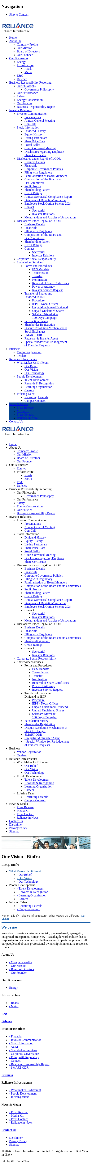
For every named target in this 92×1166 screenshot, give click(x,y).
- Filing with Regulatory (24, 1057)
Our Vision (31, 369)
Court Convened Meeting (40, 148)
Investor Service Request (47, 290)
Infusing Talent (26, 393)
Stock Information (28, 127)
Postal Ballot (32, 144)
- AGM (13, 1046)
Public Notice (32, 186)
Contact (29, 207)
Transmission (40, 272)
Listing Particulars (35, 137)
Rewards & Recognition (39, 383)
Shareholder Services (30, 262)
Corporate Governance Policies (43, 169)
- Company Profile (20, 962)
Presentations (32, 117)
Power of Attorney (43, 286)
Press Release (25, 407)
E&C (20, 75)
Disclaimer (16, 1137)
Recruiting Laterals (36, 397)
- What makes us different (25, 1090)
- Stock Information (21, 1043)
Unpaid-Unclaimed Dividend (50, 307)
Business (14, 348)
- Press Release (18, 1112)
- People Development (23, 1093)
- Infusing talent (19, 1097)
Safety (21, 96)
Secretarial (38, 210)
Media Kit (23, 411)
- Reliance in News (21, 1122)
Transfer (37, 276)
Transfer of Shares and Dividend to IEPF (38, 295)
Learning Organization (38, 386)
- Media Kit (16, 1115)
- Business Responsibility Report (29, 1064)
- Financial (15, 1036)
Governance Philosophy (39, 89)
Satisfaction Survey (36, 321)
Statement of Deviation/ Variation (45, 200)
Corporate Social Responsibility (36, 259)
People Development (29, 376)
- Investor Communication (25, 1040)
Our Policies (24, 103)
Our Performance (27, 93)
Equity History (33, 134)
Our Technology (34, 373)
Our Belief (30, 366)
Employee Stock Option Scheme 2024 (47, 203)
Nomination (39, 279)
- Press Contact (18, 1119)
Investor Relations (20, 110)
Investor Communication (32, 113)
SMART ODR (33, 335)
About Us (15, 41)
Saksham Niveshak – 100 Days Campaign (45, 316)
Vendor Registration (29, 352)
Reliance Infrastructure (23, 359)
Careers (29, 390)
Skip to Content (18, 14)
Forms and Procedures (38, 265)
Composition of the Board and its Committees (43, 181)
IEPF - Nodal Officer (45, 303)
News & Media (18, 404)
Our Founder (25, 54)
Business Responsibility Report (36, 106)
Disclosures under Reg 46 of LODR (39, 158)
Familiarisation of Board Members (45, 176)
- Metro (13, 1006)
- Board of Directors (21, 969)
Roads (28, 68)
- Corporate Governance (24, 1053)
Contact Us (16, 421)
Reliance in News (27, 418)
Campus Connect (35, 400)
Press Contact (25, 414)
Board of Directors (28, 51)
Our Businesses (18, 58)
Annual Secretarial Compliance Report (48, 196)
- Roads (14, 1002)
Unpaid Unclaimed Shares (48, 310)
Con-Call (30, 124)
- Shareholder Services (23, 1050)
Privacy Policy (18, 1141)
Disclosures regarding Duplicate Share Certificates (44, 153)
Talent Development (36, 380)
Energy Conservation (30, 99)
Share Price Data (34, 141)
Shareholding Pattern (37, 189)
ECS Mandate (40, 269)
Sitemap (14, 1144)
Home (13, 37)
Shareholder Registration (39, 324)
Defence (22, 79)
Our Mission (24, 48)
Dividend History (35, 131)
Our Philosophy (26, 86)
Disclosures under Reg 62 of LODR (39, 220)
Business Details (34, 162)
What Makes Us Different (32, 362)
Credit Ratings (33, 193)
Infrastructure (25, 65)
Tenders (21, 355)
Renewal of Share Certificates (50, 283)
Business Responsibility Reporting (30, 82)
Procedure (38, 300)
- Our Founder (18, 972)
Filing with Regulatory (38, 172)
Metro (28, 72)
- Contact (14, 1060)
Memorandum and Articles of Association (50, 217)
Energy (21, 61)
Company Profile (27, 44)
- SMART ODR (18, 1067)
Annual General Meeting (39, 120)
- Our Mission (17, 965)
